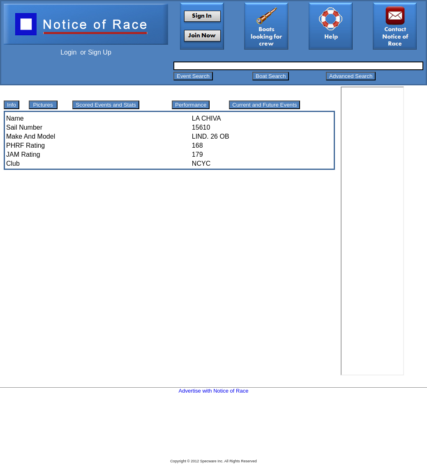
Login (68, 52)
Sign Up (99, 52)
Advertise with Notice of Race (214, 391)
